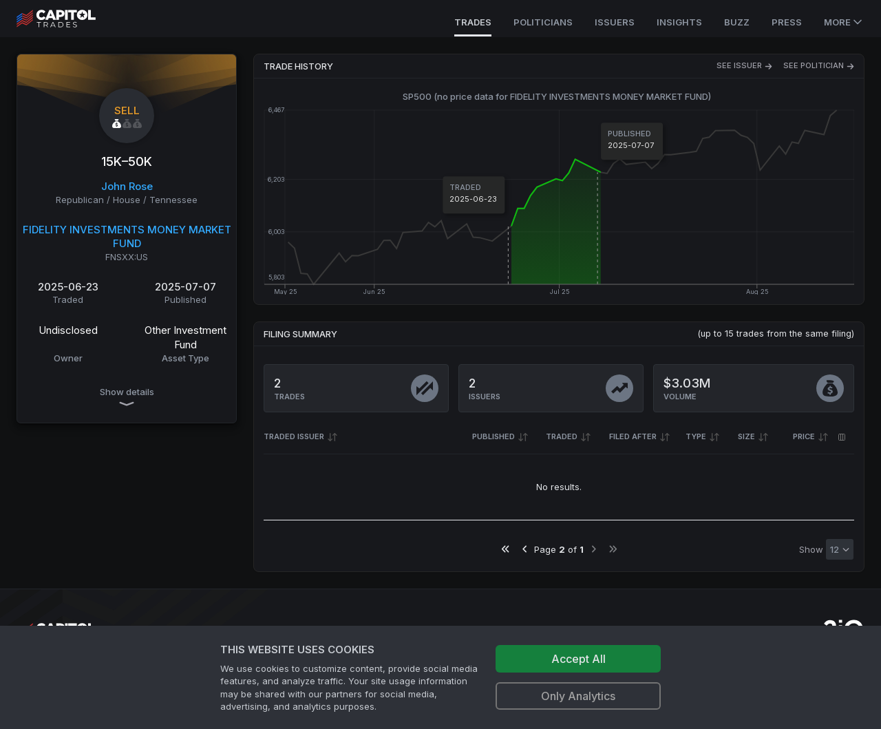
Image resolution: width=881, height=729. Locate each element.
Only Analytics (578, 696)
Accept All (578, 659)
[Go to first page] (505, 549)
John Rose (127, 186)
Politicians (543, 22)
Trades (472, 22)
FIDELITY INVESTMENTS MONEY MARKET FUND (127, 237)
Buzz (737, 22)
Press (787, 22)
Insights (679, 22)
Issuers (615, 22)
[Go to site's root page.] (71, 19)
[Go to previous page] (524, 549)
